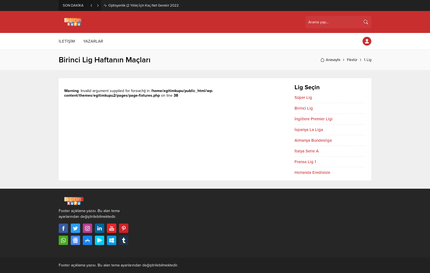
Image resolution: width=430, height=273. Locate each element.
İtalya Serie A (307, 151)
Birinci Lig (304, 108)
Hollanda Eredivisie (312, 172)
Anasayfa (330, 60)
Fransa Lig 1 (305, 161)
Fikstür (352, 60)
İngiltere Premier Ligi (314, 118)
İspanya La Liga (309, 129)
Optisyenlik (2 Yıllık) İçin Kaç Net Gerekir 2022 (143, 5)
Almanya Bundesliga (313, 140)
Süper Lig (303, 97)
